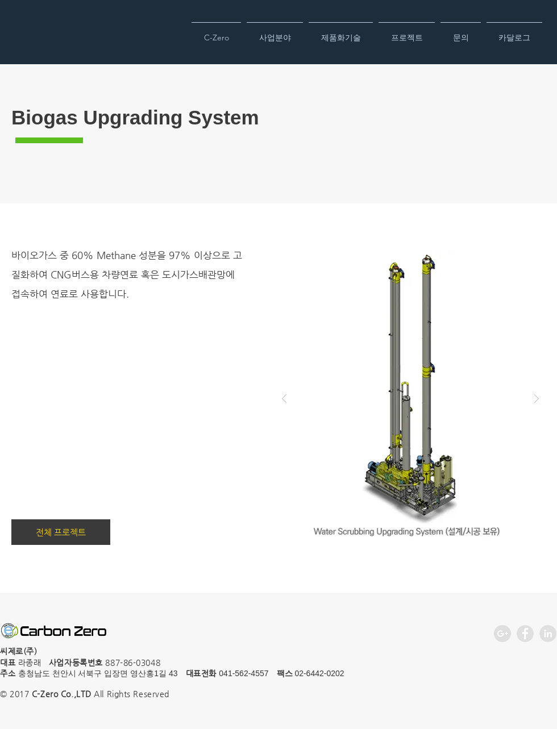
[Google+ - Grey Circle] (502, 633)
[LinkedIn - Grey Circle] (547, 633)
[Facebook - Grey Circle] (525, 633)
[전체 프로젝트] (60, 532)
